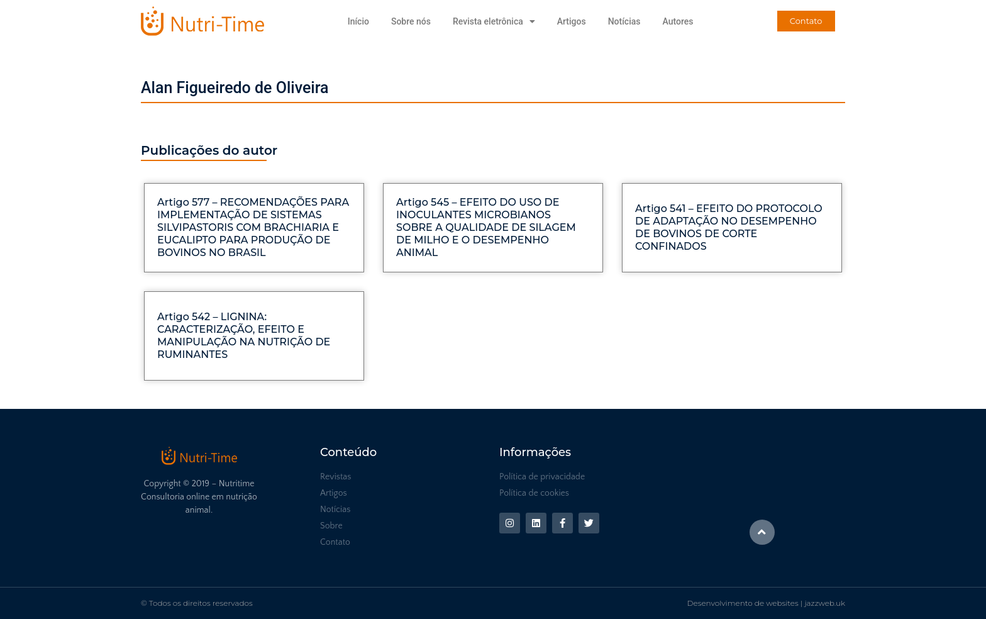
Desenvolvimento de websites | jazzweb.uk (766, 603)
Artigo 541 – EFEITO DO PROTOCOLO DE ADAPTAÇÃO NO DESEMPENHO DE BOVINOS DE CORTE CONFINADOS (729, 227)
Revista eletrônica (494, 21)
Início (358, 21)
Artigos (571, 21)
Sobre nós (411, 21)
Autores (677, 21)
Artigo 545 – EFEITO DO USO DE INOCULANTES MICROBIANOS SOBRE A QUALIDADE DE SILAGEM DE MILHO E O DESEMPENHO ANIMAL (486, 227)
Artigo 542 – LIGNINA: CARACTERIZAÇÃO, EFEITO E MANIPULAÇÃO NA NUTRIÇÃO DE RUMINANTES (243, 335)
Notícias (624, 21)
